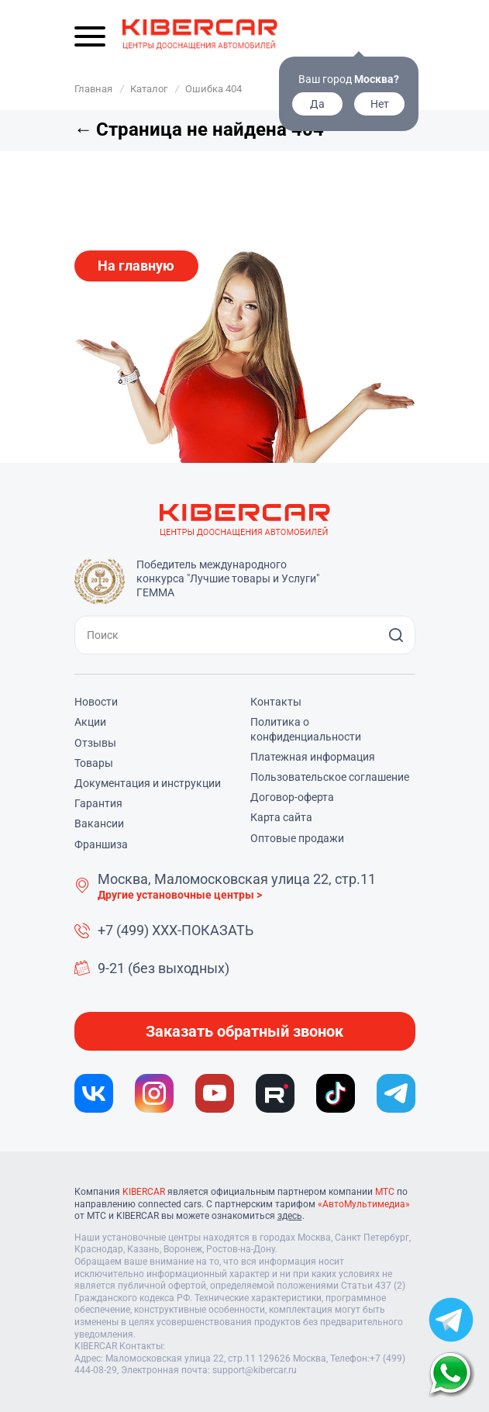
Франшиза (101, 844)
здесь (289, 1215)
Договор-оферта (292, 797)
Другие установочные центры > (180, 895)
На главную (136, 265)
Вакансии (99, 823)
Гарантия (98, 803)
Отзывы (95, 743)
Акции (90, 722)
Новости (96, 702)
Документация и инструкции (147, 783)
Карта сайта (281, 817)
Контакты (275, 702)
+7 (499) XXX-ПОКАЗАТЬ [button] (175, 930)
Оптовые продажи (297, 838)
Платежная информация (312, 757)
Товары (93, 763)
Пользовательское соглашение (329, 777)
